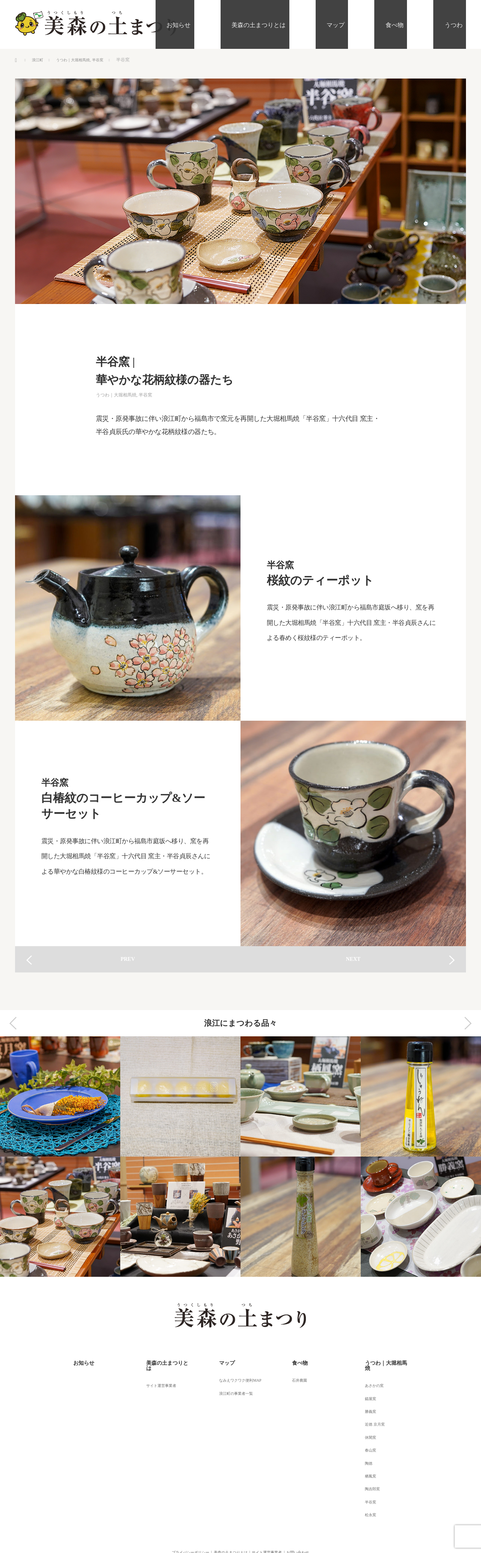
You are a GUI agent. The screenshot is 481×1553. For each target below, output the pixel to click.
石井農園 (294, 1375)
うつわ (457, 24)
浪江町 (38, 59)
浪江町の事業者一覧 (232, 1385)
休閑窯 (365, 1416)
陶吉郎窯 (367, 1456)
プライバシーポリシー (170, 1513)
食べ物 (413, 24)
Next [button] (468, 1023)
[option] (60, 1156)
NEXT (353, 959)
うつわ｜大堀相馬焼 (78, 59)
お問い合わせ (313, 1513)
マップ (368, 24)
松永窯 (365, 1476)
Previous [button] (13, 1023)
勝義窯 (365, 1395)
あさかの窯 (369, 1375)
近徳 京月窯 (370, 1405)
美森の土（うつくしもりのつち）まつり (235, 1524)
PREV (128, 959)
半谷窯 (108, 59)
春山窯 (365, 1426)
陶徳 (362, 1436)
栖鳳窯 (365, 1446)
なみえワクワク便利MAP (237, 1375)
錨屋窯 (365, 1385)
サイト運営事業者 (157, 1375)
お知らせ (240, 24)
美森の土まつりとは (306, 24)
